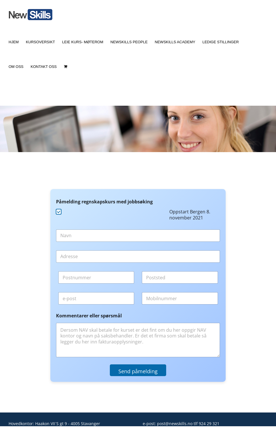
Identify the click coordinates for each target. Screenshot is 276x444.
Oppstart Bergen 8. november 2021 (189, 215)
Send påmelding (138, 371)
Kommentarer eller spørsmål (89, 316)
